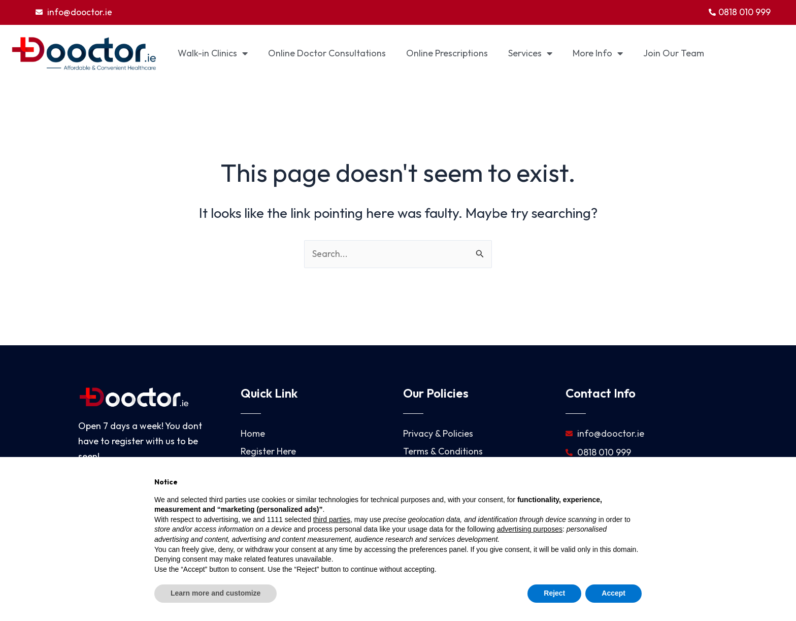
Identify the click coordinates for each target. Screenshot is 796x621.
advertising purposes (529, 529)
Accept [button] (613, 593)
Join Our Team (673, 53)
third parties (331, 519)
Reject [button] (554, 593)
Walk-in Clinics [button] (213, 53)
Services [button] (530, 53)
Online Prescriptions (447, 53)
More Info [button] (598, 53)
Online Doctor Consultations (327, 53)
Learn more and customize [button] (215, 593)
